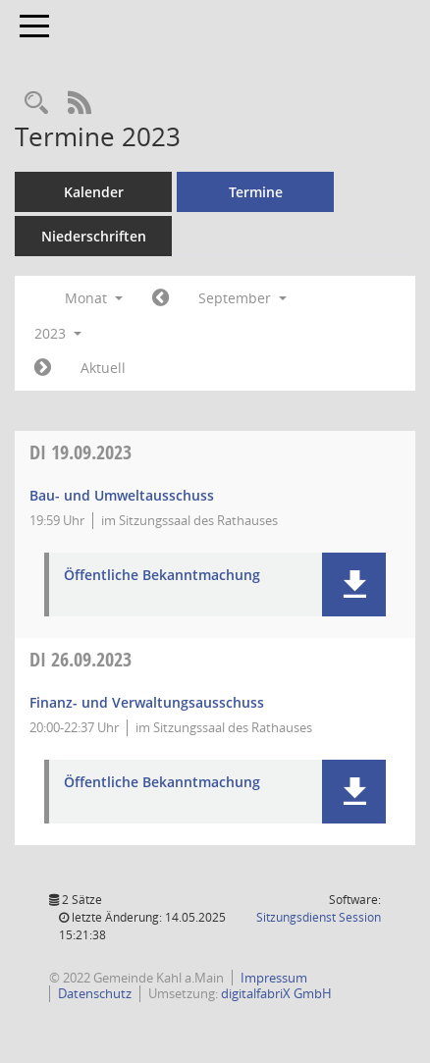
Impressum (274, 977)
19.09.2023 (80, 452)
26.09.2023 (80, 659)
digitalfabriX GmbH (276, 993)
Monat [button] (94, 298)
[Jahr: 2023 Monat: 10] (43, 368)
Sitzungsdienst (318, 917)
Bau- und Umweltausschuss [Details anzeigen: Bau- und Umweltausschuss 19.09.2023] (121, 495)
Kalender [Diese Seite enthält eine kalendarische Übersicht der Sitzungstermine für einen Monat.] (94, 192)
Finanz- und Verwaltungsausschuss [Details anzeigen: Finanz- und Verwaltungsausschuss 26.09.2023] (146, 702)
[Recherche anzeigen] (36, 103)
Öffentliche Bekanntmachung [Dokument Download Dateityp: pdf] (162, 575)
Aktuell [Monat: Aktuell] (103, 367)
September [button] (242, 298)
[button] (354, 584)
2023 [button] (57, 333)
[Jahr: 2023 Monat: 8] (160, 298)
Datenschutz (95, 993)
